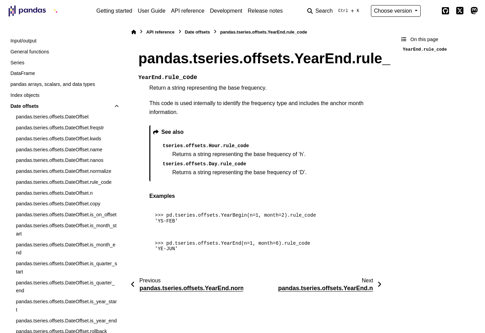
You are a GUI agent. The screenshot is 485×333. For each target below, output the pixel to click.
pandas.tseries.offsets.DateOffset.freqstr (60, 127)
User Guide (151, 11)
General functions (29, 51)
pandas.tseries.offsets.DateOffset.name (59, 149)
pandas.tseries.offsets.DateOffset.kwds (58, 138)
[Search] (334, 11)
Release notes (265, 11)
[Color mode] (431, 11)
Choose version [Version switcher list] (394, 11)
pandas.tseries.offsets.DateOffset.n (54, 193)
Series (17, 62)
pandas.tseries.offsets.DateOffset (52, 116)
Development (226, 11)
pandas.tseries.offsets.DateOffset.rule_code (63, 182)
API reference (187, 11)
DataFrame (22, 73)
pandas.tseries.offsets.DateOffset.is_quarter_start (66, 267)
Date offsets (24, 106)
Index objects (24, 95)
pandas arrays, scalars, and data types (52, 84)
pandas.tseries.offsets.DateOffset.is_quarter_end (65, 287)
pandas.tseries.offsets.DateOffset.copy (58, 203)
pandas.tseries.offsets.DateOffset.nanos (59, 160)
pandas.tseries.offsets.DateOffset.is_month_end (65, 249)
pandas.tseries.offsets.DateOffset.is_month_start (66, 229)
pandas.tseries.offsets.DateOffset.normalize (63, 171)
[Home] (133, 32)
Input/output (23, 40)
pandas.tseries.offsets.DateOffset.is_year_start (66, 305)
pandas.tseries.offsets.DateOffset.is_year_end (66, 320)
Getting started (114, 11)
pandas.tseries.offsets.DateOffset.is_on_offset (66, 214)
